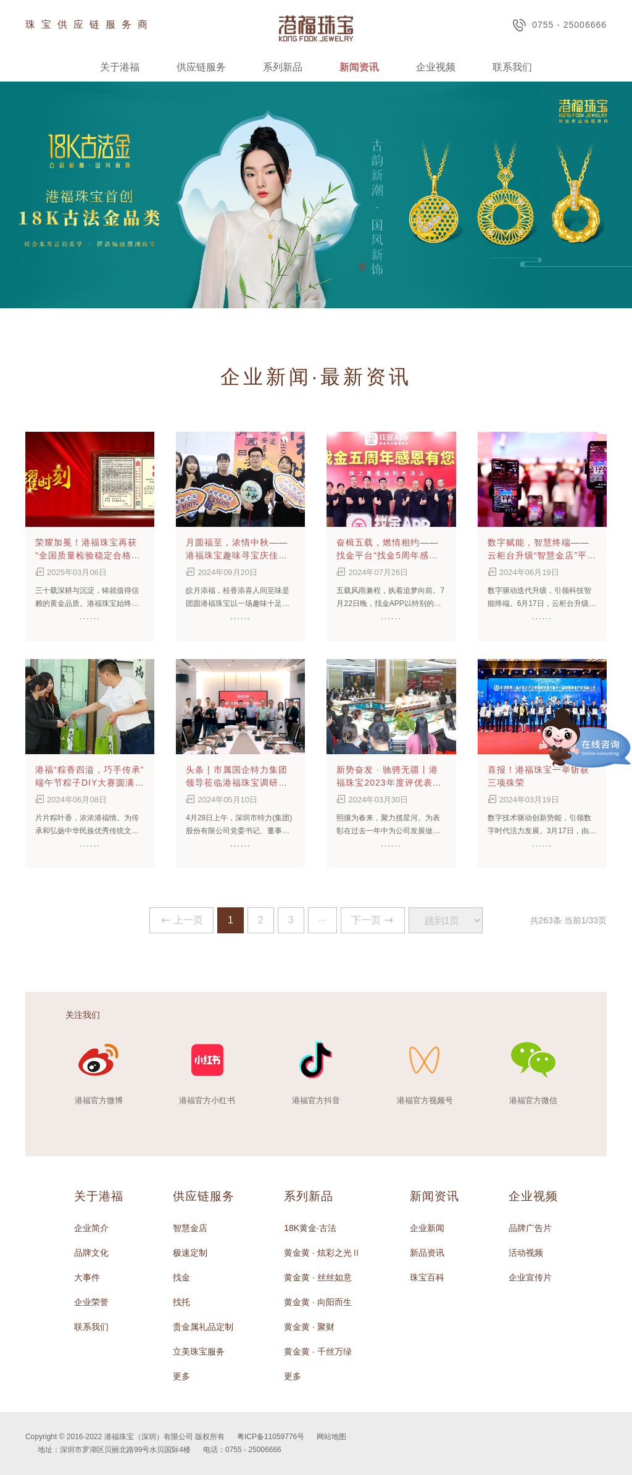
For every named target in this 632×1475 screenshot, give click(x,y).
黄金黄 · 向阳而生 (318, 1302)
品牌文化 (91, 1253)
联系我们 (512, 67)
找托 (181, 1302)
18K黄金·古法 (310, 1228)
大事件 (87, 1277)
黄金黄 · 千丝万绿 (318, 1351)
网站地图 (331, 1436)
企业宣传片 (530, 1277)
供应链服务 (201, 67)
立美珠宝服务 (199, 1351)
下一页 (372, 920)
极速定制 (190, 1253)
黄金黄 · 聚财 (309, 1327)
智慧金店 (190, 1228)
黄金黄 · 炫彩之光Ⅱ (322, 1253)
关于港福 (119, 67)
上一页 (181, 920)
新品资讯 (427, 1253)
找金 (181, 1277)
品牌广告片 (530, 1228)
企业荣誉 (91, 1302)
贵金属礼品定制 (203, 1327)
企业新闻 (427, 1228)
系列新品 (282, 67)
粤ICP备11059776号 (270, 1436)
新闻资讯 (359, 67)
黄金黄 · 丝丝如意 (318, 1277)
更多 (181, 1376)
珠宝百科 (427, 1277)
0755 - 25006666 (559, 25)
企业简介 (91, 1228)
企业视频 (435, 67)
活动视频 (526, 1253)
